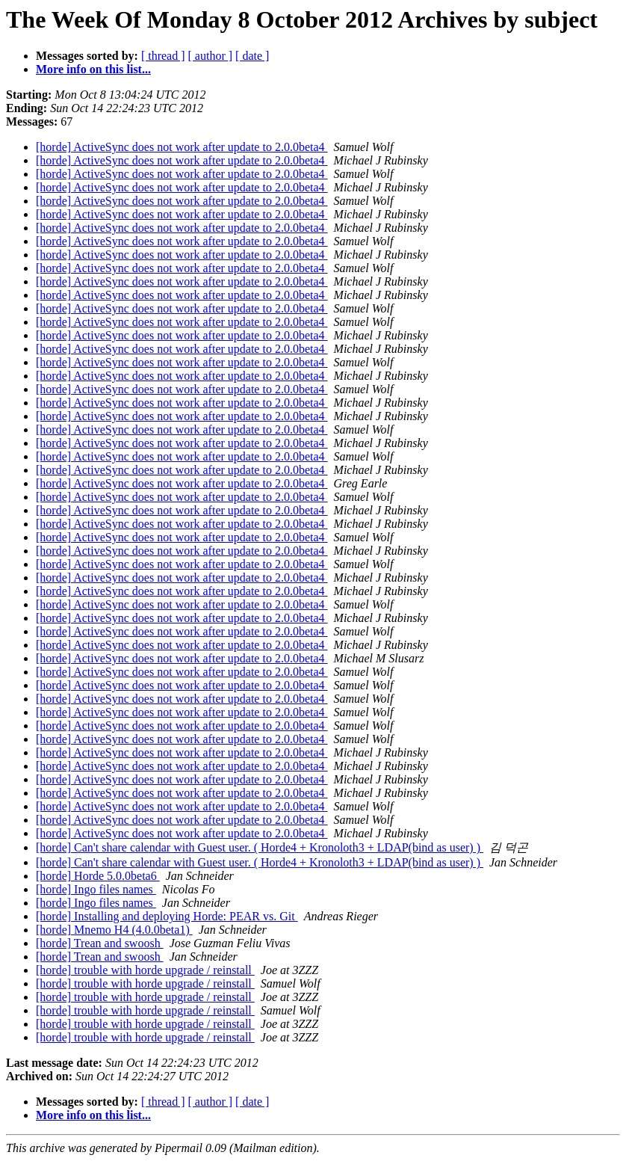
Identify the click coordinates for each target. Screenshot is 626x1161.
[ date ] (252, 55)
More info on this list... (93, 69)
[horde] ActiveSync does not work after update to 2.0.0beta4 (182, 147)
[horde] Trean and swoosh (100, 943)
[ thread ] (163, 55)
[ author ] (210, 55)
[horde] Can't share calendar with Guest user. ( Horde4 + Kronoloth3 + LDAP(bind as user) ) (259, 847)
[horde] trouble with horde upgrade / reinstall (145, 970)
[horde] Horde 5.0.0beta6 (98, 875)
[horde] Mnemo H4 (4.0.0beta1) (114, 929)
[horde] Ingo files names (96, 889)
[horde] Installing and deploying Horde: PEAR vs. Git (167, 916)
